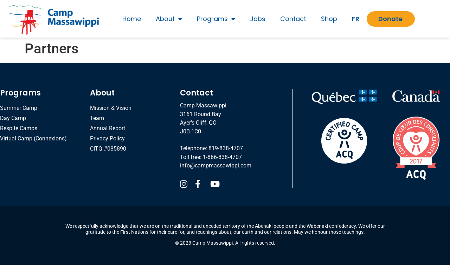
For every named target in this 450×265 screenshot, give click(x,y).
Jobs (257, 18)
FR (355, 18)
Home (131, 18)
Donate (390, 18)
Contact (293, 18)
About (169, 19)
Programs (216, 19)
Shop (329, 18)
